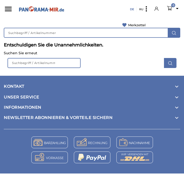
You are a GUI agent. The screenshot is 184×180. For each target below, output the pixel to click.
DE (132, 9)
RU (141, 9)
